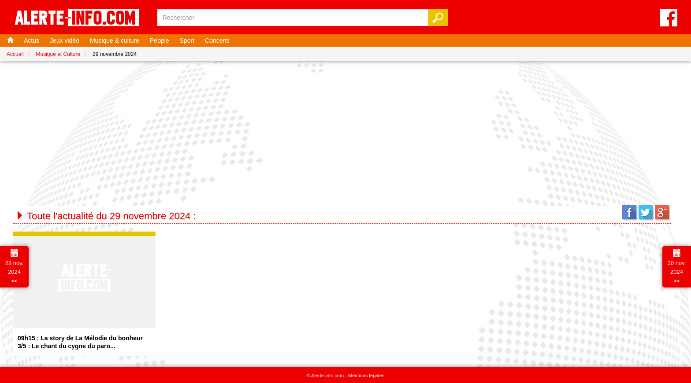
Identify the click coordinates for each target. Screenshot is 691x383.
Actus (31, 40)
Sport (187, 40)
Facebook (629, 212)
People (159, 40)
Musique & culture (114, 40)
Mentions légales (366, 375)
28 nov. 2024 (14, 266)
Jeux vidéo (64, 40)
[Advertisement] (345, 131)
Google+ (662, 212)
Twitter (646, 212)
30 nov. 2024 (677, 266)
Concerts (217, 40)
